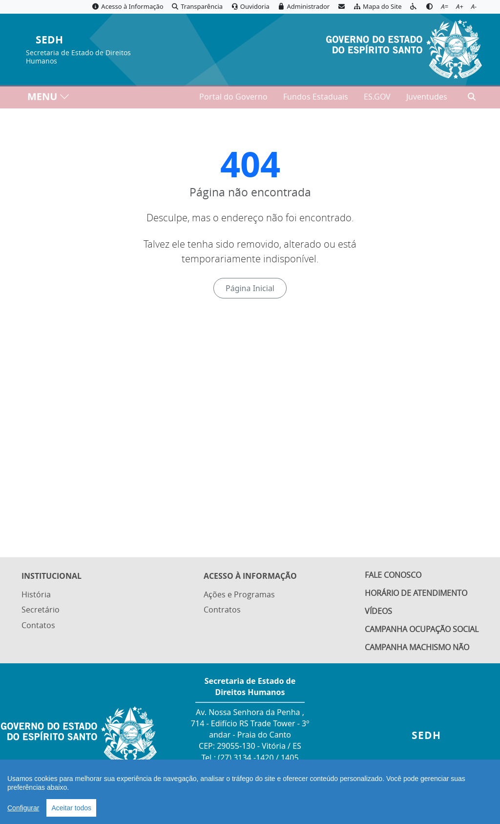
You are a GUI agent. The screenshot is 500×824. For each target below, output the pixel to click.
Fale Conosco (393, 575)
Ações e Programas (239, 593)
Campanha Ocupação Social (422, 629)
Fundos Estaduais (315, 98)
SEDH (49, 40)
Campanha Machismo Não (417, 647)
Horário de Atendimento (416, 593)
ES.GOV (377, 98)
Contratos (222, 609)
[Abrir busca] (472, 98)
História (36, 593)
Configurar (23, 808)
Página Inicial (250, 288)
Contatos (38, 624)
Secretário (40, 609)
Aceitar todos (71, 808)
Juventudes (426, 98)
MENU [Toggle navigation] (48, 98)
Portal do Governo (233, 98)
